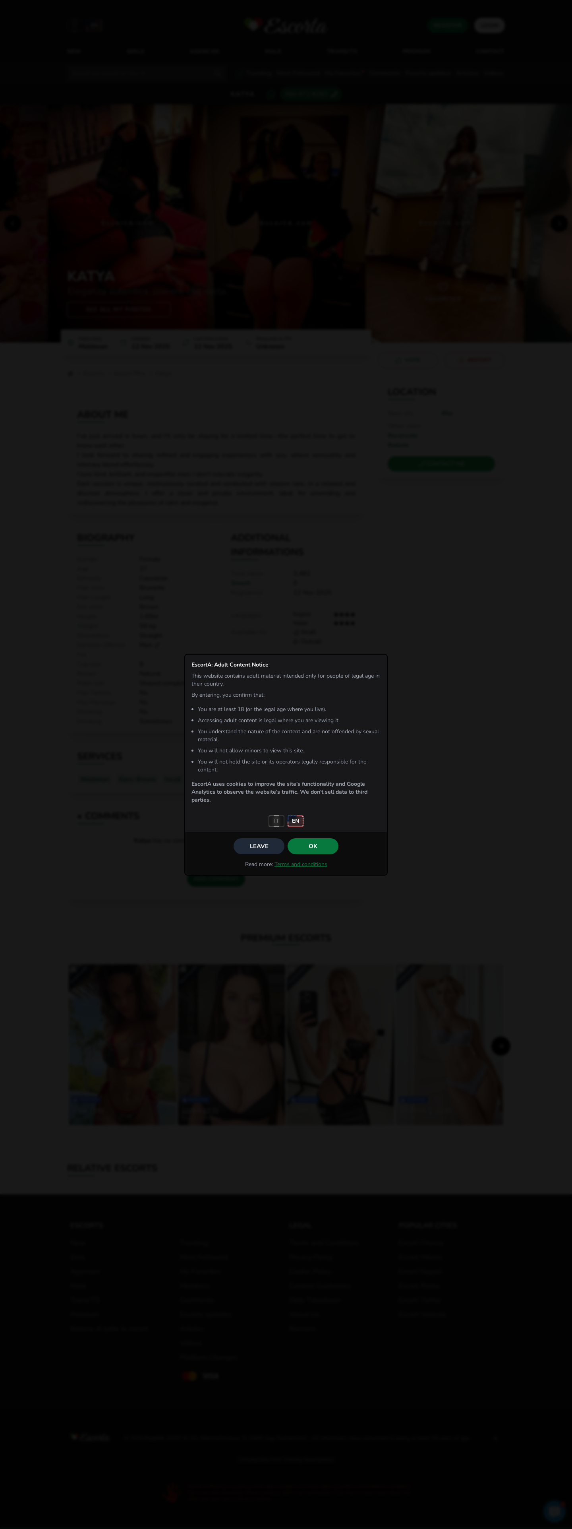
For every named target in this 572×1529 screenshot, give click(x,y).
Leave (259, 846)
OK (313, 846)
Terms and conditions (300, 864)
